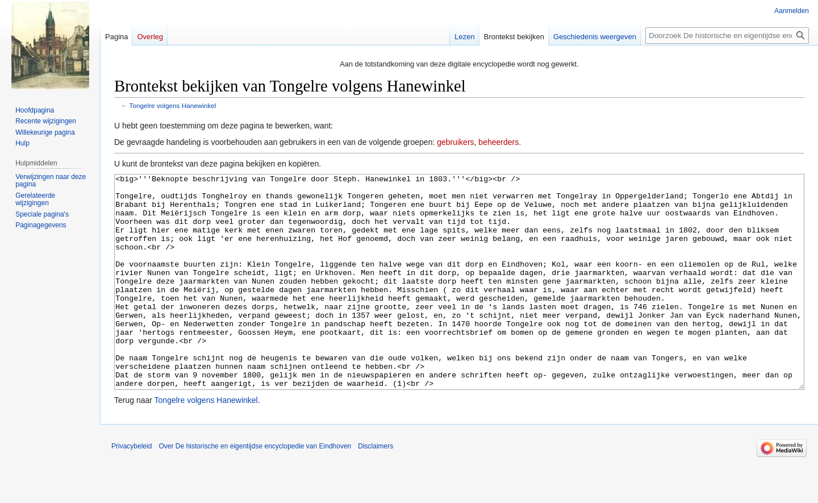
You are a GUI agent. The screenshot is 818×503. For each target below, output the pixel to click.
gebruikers (455, 142)
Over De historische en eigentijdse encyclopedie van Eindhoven (254, 489)
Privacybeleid (131, 489)
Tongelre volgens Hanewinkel (173, 105)
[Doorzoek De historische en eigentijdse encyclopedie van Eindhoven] (727, 35)
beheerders (498, 142)
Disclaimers (375, 489)
